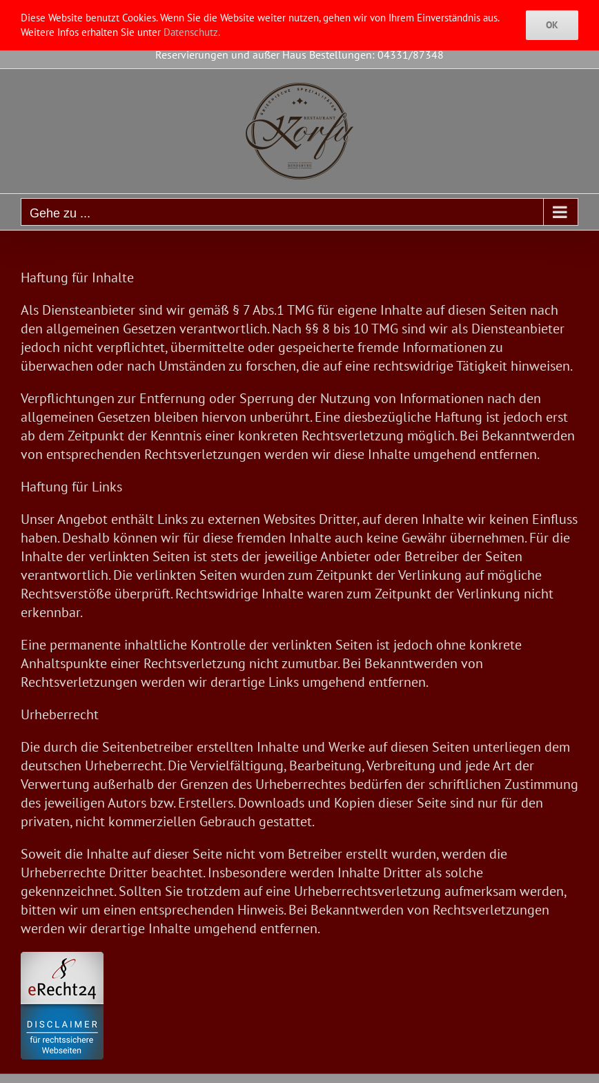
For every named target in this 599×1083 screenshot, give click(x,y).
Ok (552, 25)
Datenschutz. (192, 32)
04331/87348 (410, 54)
